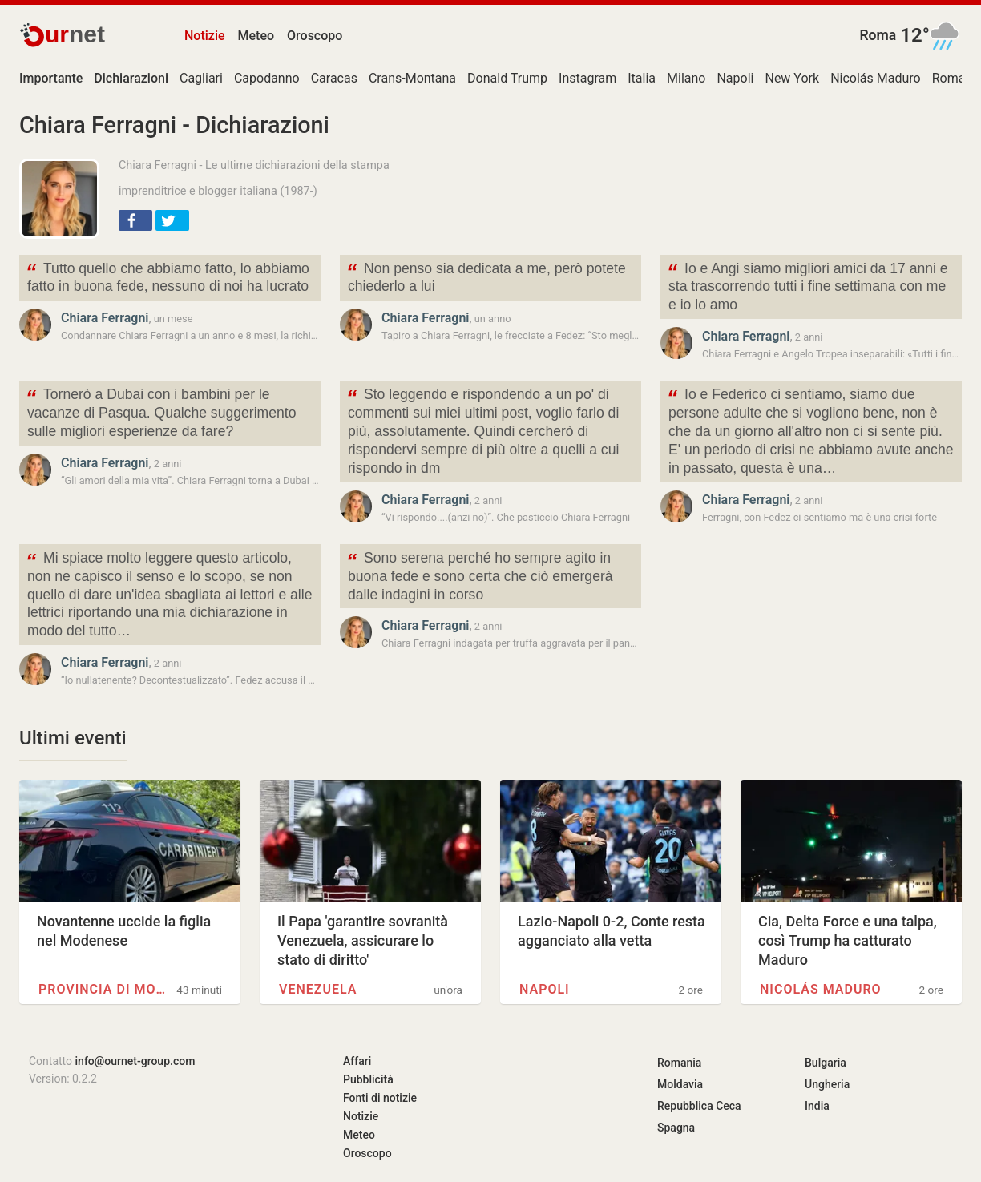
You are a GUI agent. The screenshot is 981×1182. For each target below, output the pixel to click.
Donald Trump (507, 78)
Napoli (735, 78)
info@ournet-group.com (135, 1061)
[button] (135, 220)
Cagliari (201, 78)
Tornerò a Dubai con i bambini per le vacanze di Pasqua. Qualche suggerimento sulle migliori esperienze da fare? (161, 411)
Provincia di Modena (102, 989)
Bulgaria (825, 1062)
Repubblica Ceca (699, 1105)
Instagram (587, 78)
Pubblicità (368, 1079)
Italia (642, 78)
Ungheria (827, 1084)
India (817, 1105)
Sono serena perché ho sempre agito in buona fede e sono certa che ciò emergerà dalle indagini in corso (479, 575)
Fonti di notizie (380, 1097)
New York (792, 78)
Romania (679, 1062)
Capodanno (267, 78)
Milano (686, 78)
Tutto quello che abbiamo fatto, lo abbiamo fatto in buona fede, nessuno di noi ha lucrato (167, 276)
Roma (877, 35)
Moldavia (680, 1084)
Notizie (204, 35)
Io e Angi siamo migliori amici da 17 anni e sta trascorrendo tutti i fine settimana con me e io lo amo (807, 285)
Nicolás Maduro (875, 78)
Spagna (676, 1127)
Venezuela (318, 989)
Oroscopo (314, 35)
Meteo (256, 35)
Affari (357, 1061)
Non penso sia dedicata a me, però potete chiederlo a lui (486, 276)
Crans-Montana (412, 78)
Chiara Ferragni (104, 317)
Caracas (334, 78)
